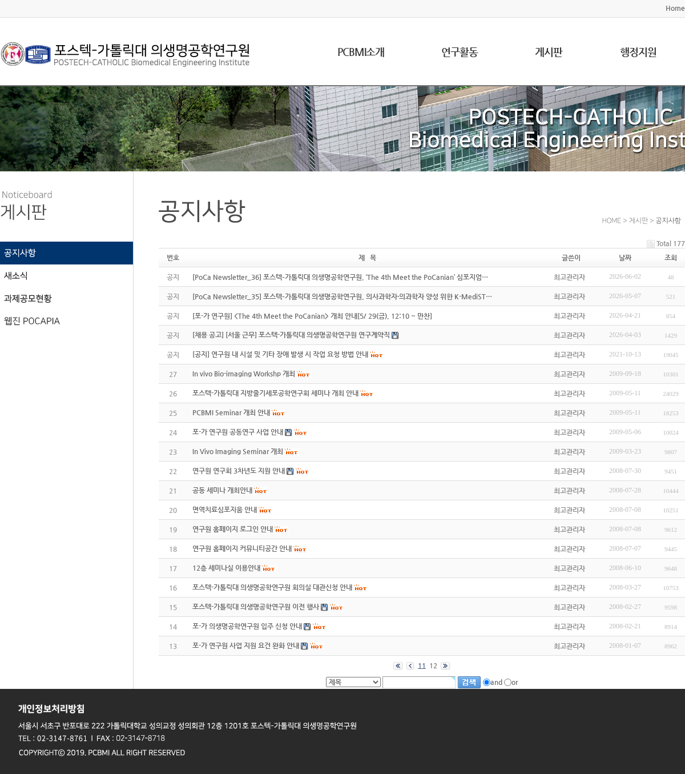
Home (675, 8)
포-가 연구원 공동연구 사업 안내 (237, 432)
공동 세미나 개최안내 (222, 490)
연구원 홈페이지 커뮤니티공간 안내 (242, 548)
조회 (670, 258)
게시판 (548, 52)
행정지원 (638, 52)
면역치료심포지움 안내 (224, 510)
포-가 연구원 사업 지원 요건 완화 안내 (245, 645)
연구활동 (459, 52)
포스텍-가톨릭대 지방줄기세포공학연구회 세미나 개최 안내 (275, 393)
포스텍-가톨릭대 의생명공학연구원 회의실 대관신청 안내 (272, 587)
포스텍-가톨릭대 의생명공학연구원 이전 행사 (255, 607)
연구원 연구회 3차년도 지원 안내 (238, 471)
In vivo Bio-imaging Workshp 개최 (243, 374)
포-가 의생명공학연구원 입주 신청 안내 (247, 626)
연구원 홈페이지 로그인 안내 (232, 529)
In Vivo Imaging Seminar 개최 (237, 451)
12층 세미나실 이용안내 (226, 568)
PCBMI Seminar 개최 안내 (231, 412)
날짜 (625, 258)
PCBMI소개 (360, 52)
